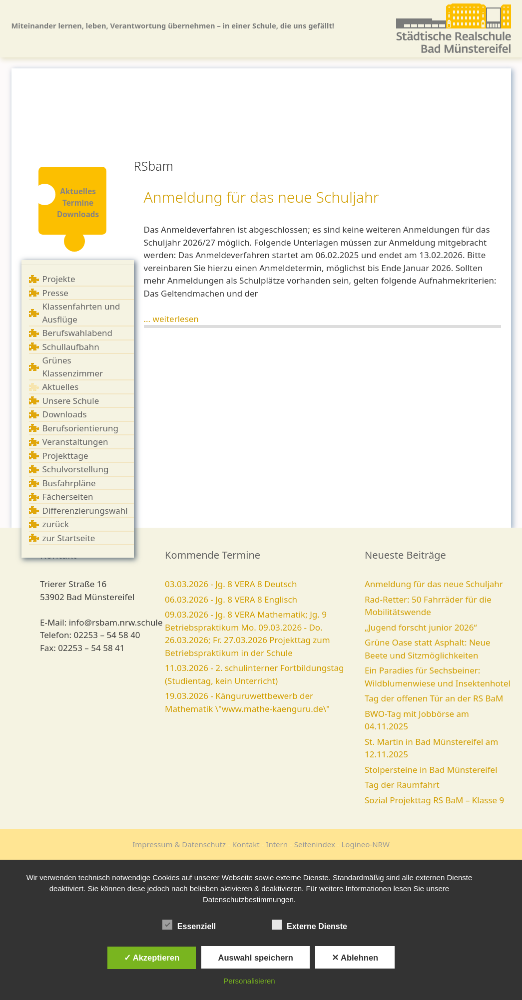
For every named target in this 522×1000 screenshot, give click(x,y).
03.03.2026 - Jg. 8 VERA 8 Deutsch (231, 584)
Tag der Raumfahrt (402, 784)
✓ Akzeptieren (152, 957)
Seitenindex (314, 844)
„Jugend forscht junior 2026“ (421, 627)
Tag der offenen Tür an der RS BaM (434, 698)
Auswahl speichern (255, 957)
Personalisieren (249, 981)
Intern (277, 844)
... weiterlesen (171, 319)
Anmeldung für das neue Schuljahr (261, 197)
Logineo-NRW (366, 844)
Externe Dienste (309, 925)
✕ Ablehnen (355, 957)
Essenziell (189, 925)
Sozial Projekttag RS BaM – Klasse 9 (434, 800)
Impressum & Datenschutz (179, 844)
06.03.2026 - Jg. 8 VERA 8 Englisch (231, 599)
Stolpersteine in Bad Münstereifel (431, 769)
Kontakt (246, 844)
